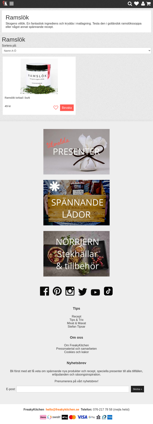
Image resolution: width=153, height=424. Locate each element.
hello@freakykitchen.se (62, 409)
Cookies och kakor (76, 352)
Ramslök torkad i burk (17, 97)
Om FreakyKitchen (76, 345)
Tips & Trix (77, 319)
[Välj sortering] (76, 50)
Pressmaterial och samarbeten (76, 348)
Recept (76, 316)
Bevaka (67, 107)
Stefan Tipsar (76, 326)
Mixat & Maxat (76, 323)
